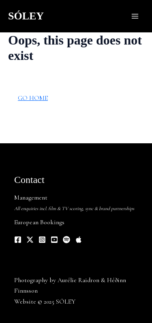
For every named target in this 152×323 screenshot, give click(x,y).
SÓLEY (26, 16)
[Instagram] (42, 239)
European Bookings (39, 222)
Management (30, 197)
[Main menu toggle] (135, 16)
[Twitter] (30, 239)
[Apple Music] (78, 239)
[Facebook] (17, 239)
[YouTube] (54, 239)
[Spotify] (66, 239)
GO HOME (33, 98)
